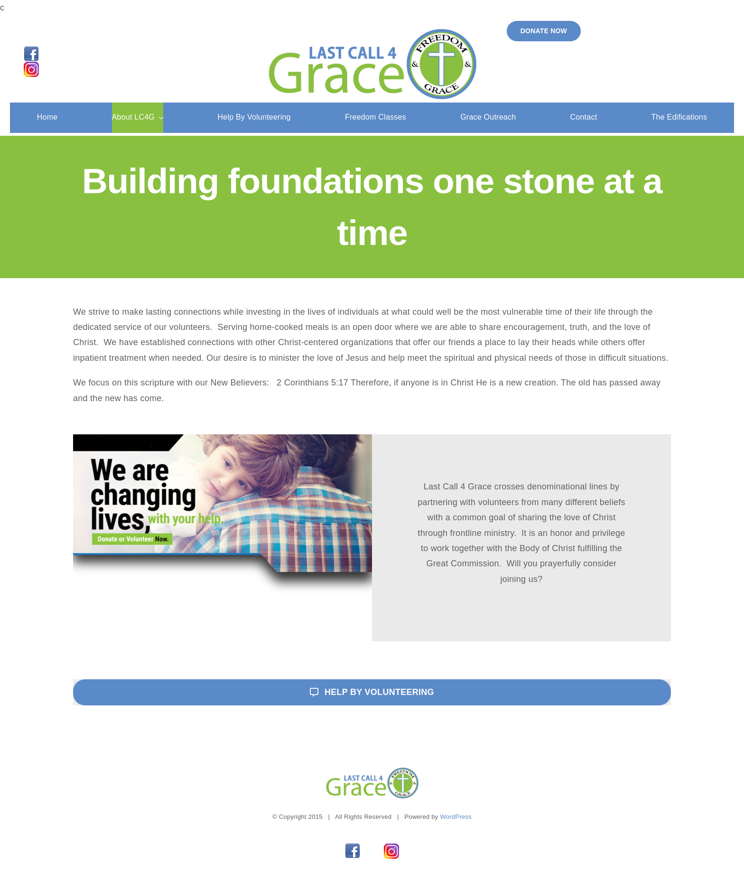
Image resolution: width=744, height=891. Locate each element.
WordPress (455, 816)
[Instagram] (31, 66)
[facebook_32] (31, 51)
